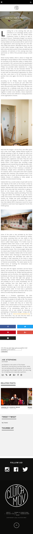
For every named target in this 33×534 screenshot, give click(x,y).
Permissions (25, 513)
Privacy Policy (11, 513)
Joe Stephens (12, 20)
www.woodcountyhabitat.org (21, 314)
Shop (18, 515)
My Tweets (5, 422)
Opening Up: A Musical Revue (10, 407)
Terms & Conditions (21, 512)
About (8, 512)
